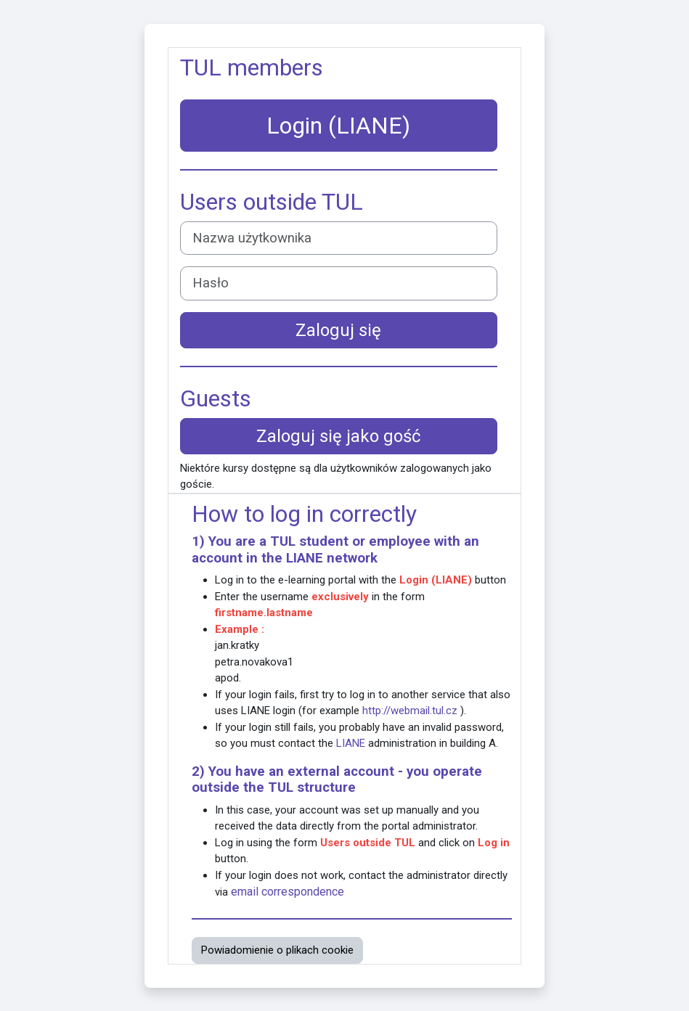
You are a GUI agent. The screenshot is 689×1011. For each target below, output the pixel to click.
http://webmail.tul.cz (409, 710)
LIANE (304, 558)
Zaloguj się (338, 330)
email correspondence (287, 892)
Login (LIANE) (338, 125)
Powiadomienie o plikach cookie (277, 950)
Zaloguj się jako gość (338, 436)
